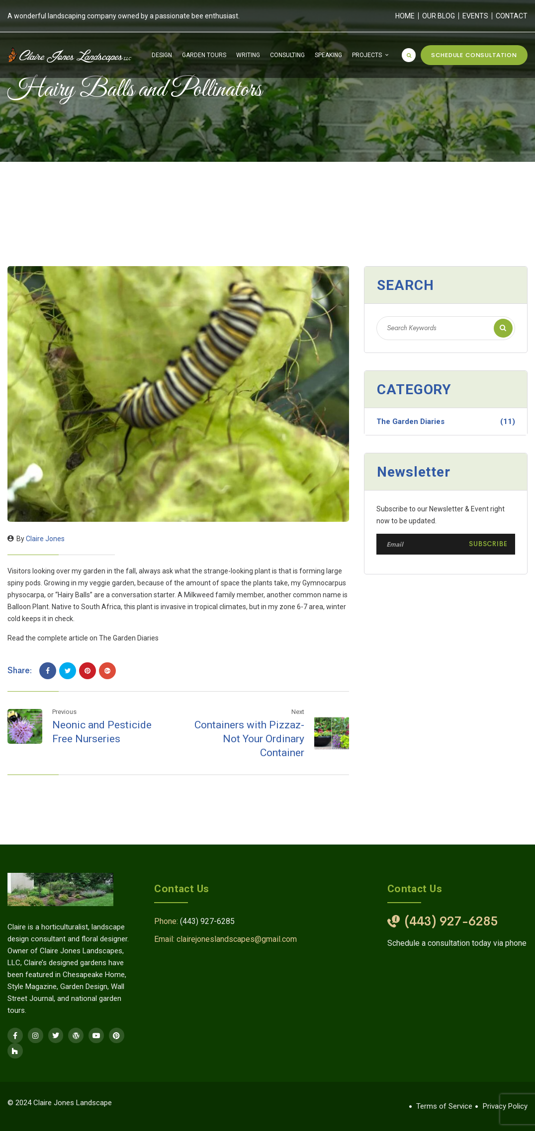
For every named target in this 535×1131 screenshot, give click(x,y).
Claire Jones (45, 539)
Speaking (328, 55)
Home (405, 16)
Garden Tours (204, 55)
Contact (512, 16)
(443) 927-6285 (207, 921)
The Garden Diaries (445, 421)
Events (475, 16)
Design (162, 55)
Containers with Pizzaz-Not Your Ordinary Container (249, 739)
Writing (248, 55)
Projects (367, 55)
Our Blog (438, 16)
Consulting (287, 55)
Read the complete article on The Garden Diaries (83, 638)
